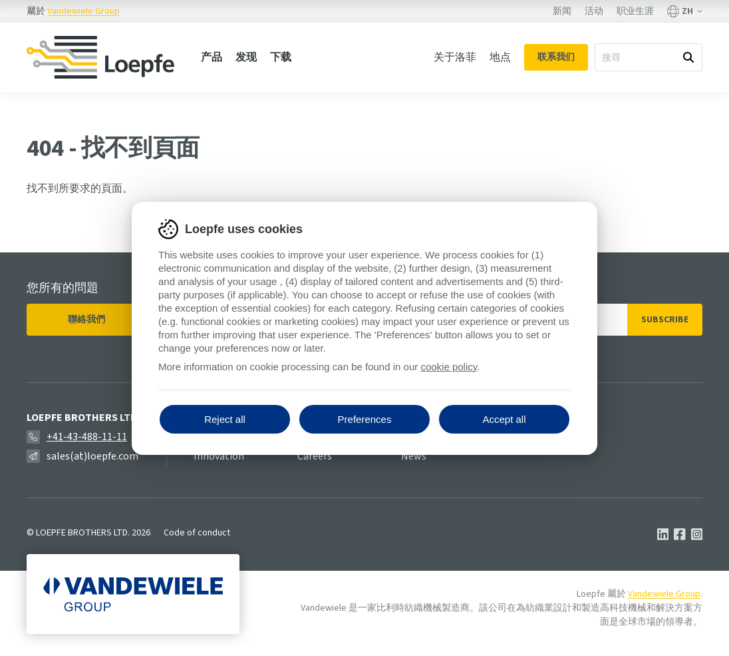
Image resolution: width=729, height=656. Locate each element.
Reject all (224, 419)
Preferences (365, 419)
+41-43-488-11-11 (87, 437)
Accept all (503, 419)
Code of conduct (197, 532)
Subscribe (664, 319)
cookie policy (448, 366)
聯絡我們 (86, 319)
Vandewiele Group (83, 11)
